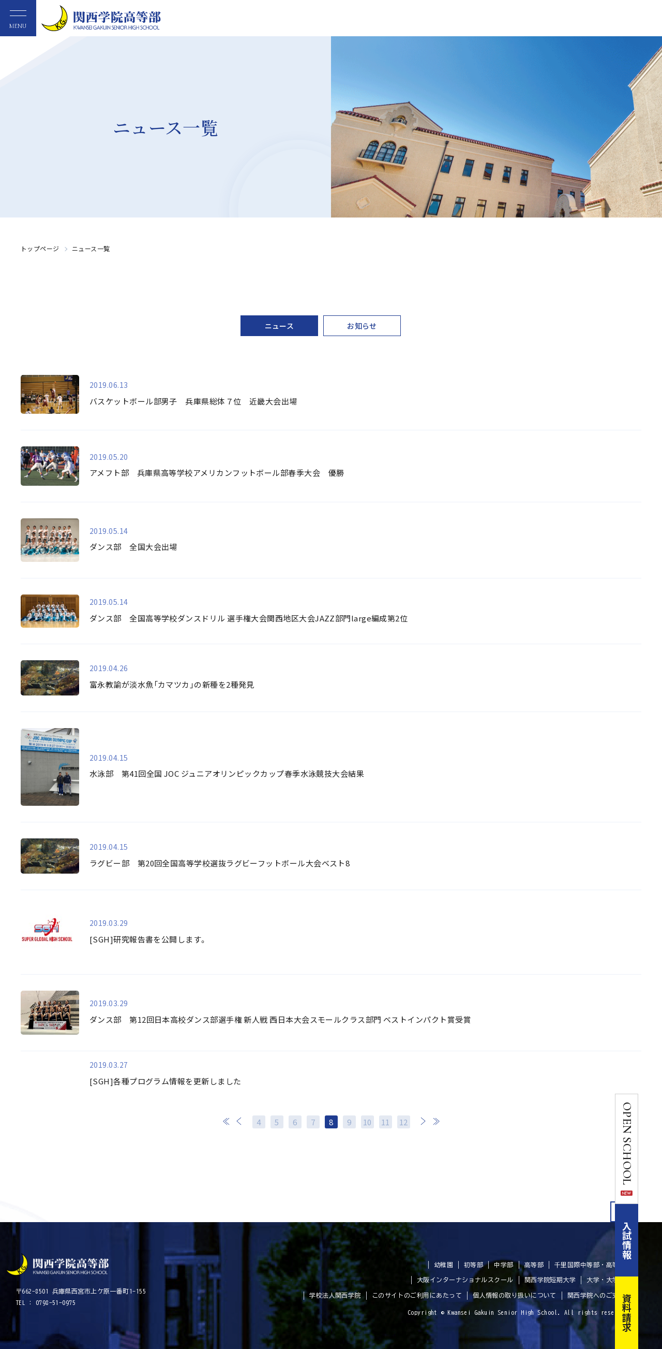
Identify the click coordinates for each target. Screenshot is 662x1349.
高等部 (534, 1264)
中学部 (503, 1264)
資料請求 (650, 1313)
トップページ (40, 248)
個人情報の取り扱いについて (514, 1295)
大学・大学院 (605, 1280)
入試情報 (650, 1240)
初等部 (473, 1264)
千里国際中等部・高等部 (589, 1264)
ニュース (279, 326)
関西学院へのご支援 (596, 1295)
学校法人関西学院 (335, 1295)
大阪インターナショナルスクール (465, 1280)
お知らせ (362, 326)
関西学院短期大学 (550, 1280)
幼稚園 (443, 1264)
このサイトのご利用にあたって (417, 1295)
